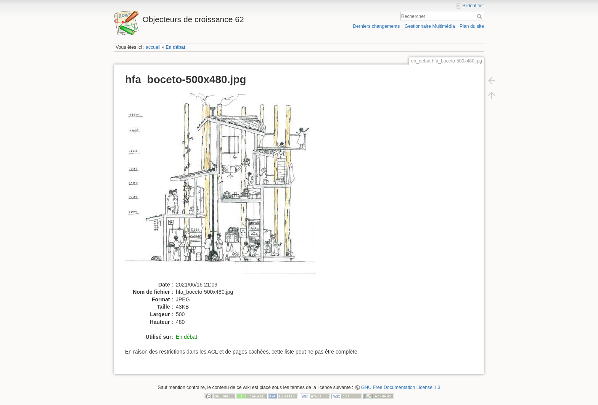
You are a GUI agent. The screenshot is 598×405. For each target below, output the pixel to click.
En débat (175, 47)
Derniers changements (376, 26)
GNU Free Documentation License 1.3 (400, 387)
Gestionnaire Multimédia (430, 26)
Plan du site (472, 26)
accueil (153, 47)
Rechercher (480, 16)
